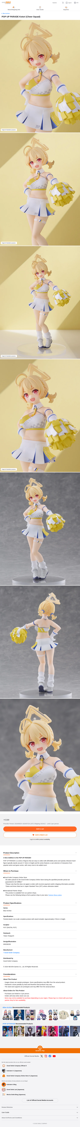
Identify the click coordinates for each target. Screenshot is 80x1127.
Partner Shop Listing (55, 895)
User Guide (5, 1112)
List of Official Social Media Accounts (40, 1100)
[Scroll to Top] (40, 1048)
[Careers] (53, 3)
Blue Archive (6, 13)
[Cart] (63, 3)
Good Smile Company (11, 952)
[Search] (59, 3)
